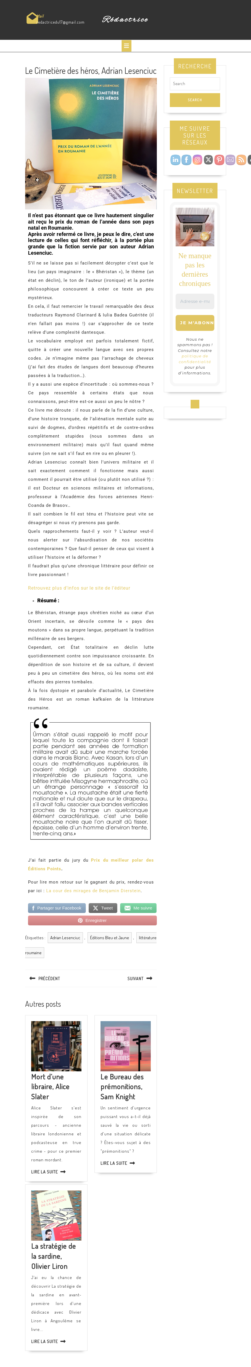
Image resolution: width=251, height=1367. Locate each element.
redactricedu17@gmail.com (60, 22)
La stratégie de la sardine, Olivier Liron (53, 1256)
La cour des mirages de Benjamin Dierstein (93, 890)
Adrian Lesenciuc (65, 937)
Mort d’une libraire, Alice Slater (50, 1086)
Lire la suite (44, 1172)
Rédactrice (125, 19)
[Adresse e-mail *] (195, 302)
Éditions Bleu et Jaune (109, 937)
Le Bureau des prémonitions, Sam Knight (122, 1086)
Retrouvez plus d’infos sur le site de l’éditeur (79, 588)
